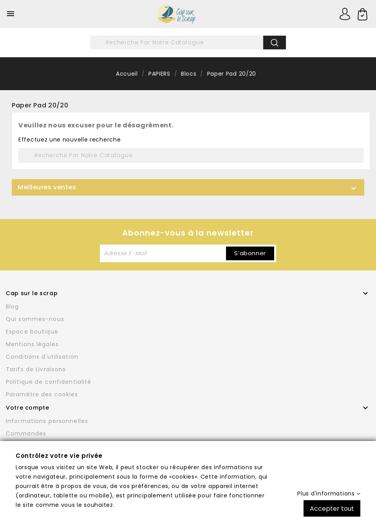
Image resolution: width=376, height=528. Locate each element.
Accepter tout (332, 508)
